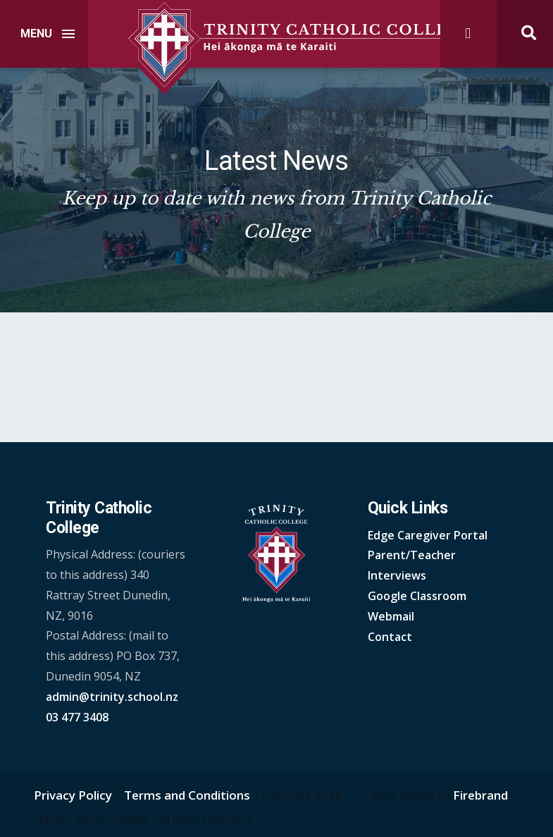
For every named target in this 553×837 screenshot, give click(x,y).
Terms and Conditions (187, 795)
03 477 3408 (77, 717)
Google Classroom (417, 596)
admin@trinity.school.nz (112, 696)
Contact (390, 636)
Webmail (391, 616)
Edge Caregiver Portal (427, 535)
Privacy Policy (73, 795)
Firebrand (480, 795)
